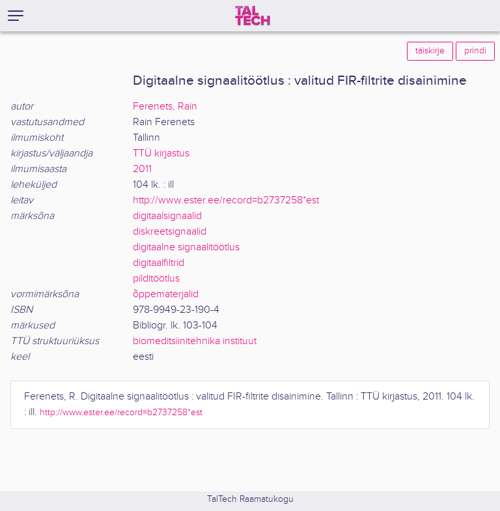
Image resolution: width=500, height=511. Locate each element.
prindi (475, 51)
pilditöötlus (156, 278)
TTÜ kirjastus (161, 153)
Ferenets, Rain (165, 106)
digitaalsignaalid (167, 216)
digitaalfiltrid (158, 263)
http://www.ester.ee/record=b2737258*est (226, 200)
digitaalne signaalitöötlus (186, 247)
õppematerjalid (166, 294)
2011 (142, 169)
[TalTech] (252, 15)
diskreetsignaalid (169, 232)
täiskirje (430, 51)
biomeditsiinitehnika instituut (195, 341)
